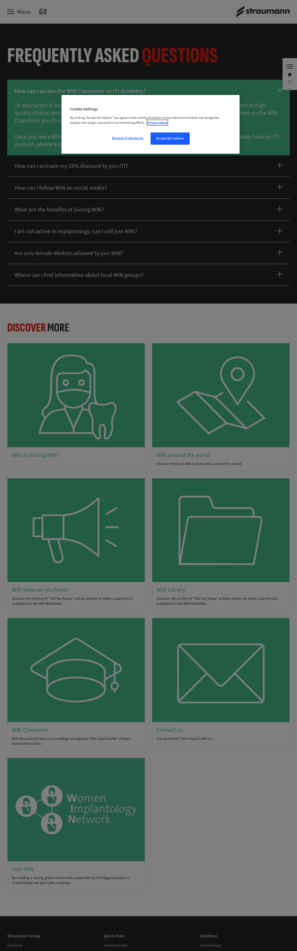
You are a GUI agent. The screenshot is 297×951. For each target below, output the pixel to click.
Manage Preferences (128, 138)
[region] (150, 124)
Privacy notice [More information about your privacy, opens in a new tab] (157, 122)
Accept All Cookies (170, 138)
